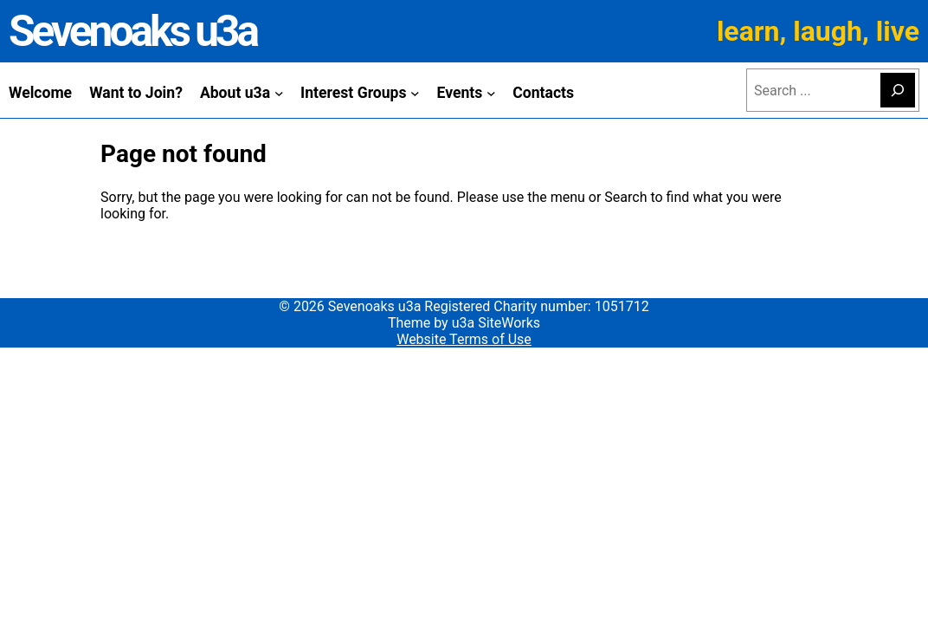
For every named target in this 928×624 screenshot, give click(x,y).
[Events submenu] (491, 92)
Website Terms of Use (464, 339)
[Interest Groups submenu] (415, 92)
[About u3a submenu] (279, 92)
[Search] (897, 90)
